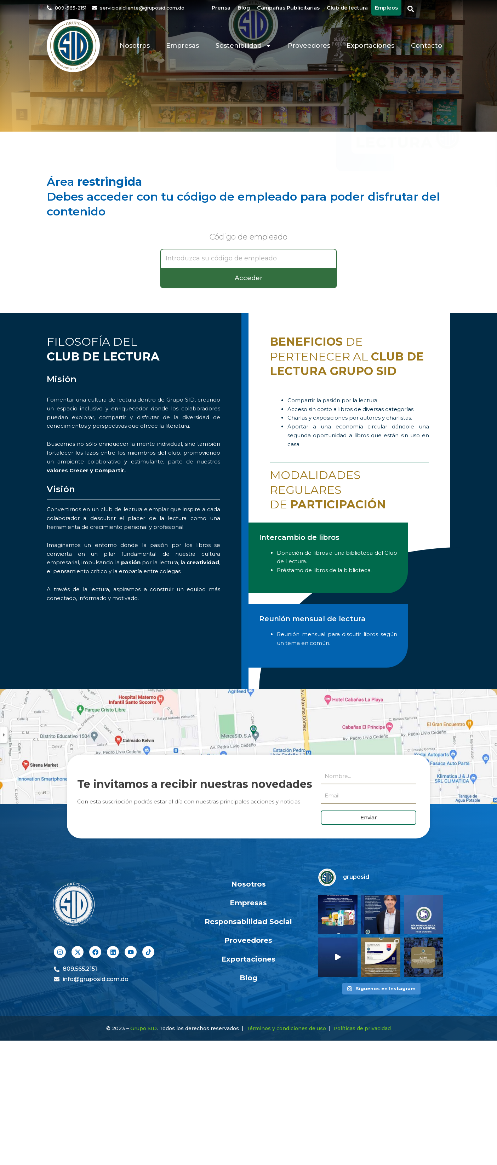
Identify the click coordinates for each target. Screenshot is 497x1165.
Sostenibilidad (244, 45)
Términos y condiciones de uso (286, 1028)
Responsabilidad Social (248, 921)
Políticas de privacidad (362, 1028)
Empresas (182, 46)
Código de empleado (248, 237)
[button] (411, 9)
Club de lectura (347, 8)
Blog (244, 8)
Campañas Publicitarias (288, 8)
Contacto (426, 46)
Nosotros (135, 46)
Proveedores (309, 46)
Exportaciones (370, 46)
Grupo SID (143, 1028)
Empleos (386, 8)
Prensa (221, 8)
